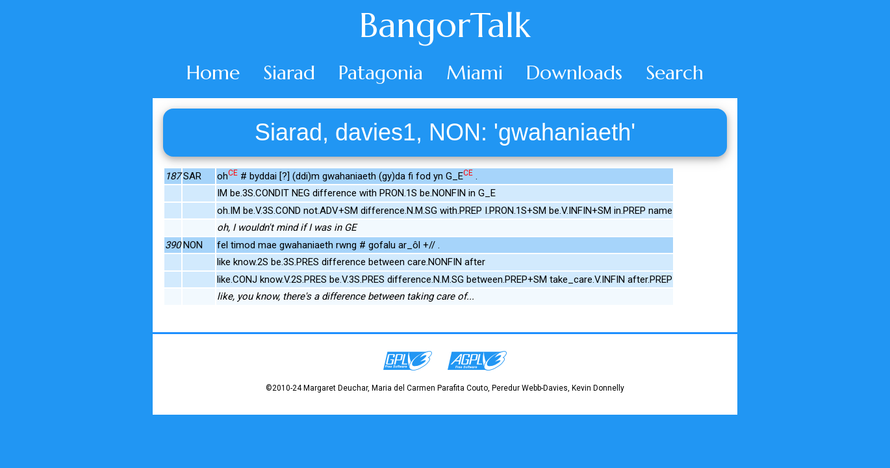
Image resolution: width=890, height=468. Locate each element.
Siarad (289, 72)
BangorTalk (445, 25)
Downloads (574, 72)
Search (675, 72)
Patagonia (380, 72)
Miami (474, 72)
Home (213, 72)
